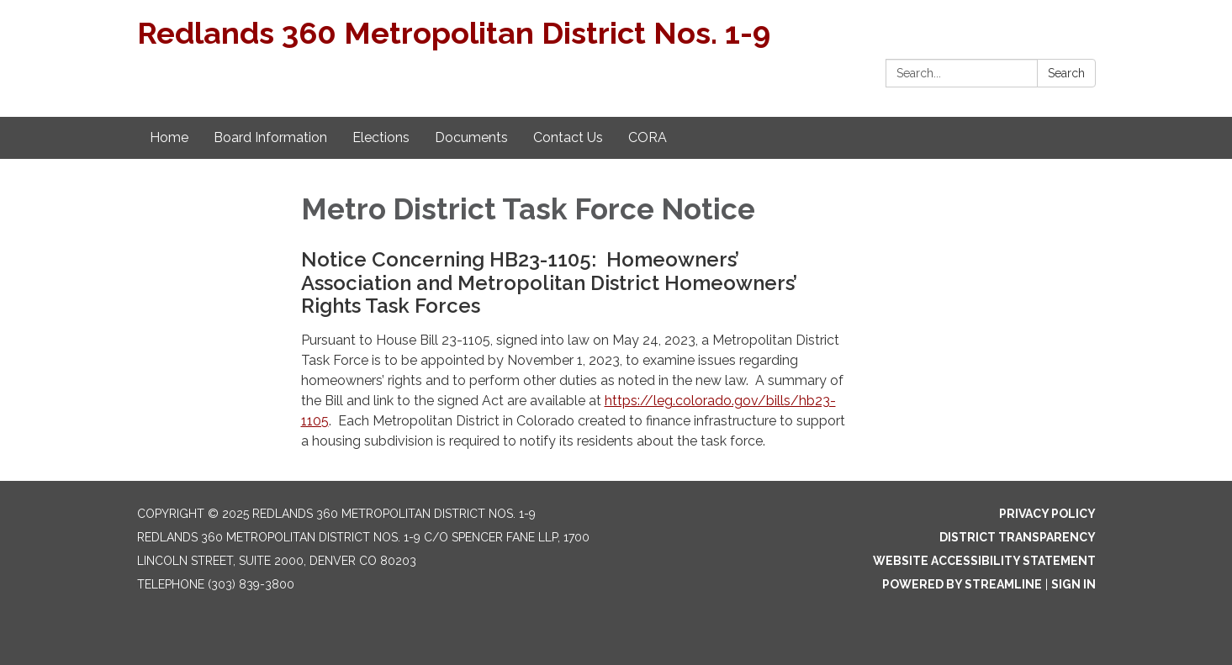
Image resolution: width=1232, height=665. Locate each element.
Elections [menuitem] (381, 137)
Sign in (1073, 584)
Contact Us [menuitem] (568, 137)
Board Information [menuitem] (270, 137)
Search (1066, 73)
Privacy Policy (1047, 513)
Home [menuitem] (169, 137)
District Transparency (1017, 537)
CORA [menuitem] (647, 137)
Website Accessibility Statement (984, 560)
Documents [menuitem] (471, 137)
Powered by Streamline (962, 584)
